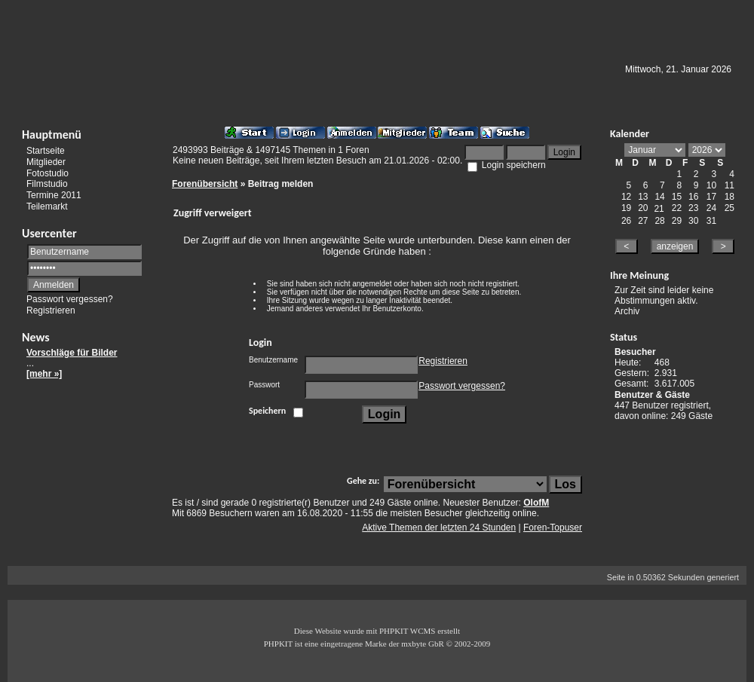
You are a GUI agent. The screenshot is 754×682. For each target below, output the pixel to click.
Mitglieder (46, 162)
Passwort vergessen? (69, 299)
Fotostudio (47, 172)
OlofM (536, 502)
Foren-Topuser (552, 527)
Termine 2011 (53, 195)
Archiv (627, 311)
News (36, 337)
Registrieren (50, 310)
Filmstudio (47, 184)
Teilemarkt (47, 206)
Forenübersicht (205, 184)
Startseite (45, 150)
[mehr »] (44, 374)
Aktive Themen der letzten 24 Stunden (439, 527)
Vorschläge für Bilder (71, 352)
